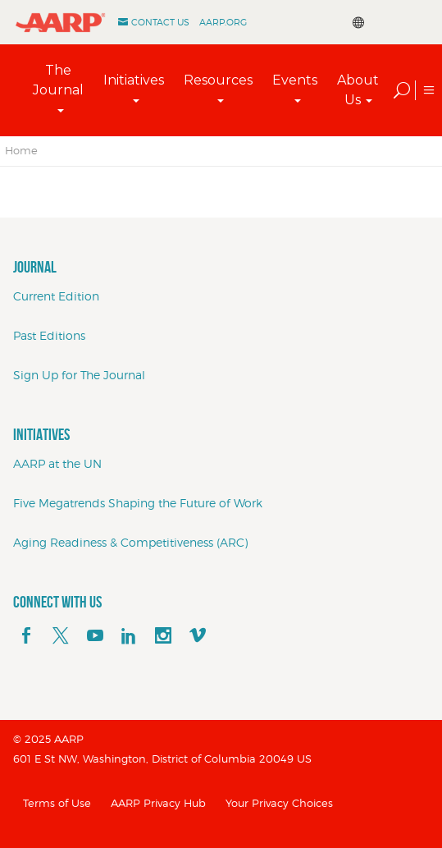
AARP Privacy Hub (158, 802)
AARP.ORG (223, 22)
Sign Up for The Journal (79, 375)
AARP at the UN (57, 463)
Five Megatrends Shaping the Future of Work (137, 503)
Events (294, 80)
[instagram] (163, 636)
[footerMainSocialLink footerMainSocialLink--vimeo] (198, 636)
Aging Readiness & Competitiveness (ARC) (130, 542)
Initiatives (133, 80)
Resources (218, 80)
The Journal (58, 80)
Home (21, 150)
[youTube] (95, 636)
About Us (358, 90)
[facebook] (26, 636)
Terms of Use (57, 802)
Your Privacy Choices (279, 802)
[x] (61, 636)
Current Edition (56, 296)
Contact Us (160, 22)
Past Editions (49, 335)
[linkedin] (129, 636)
